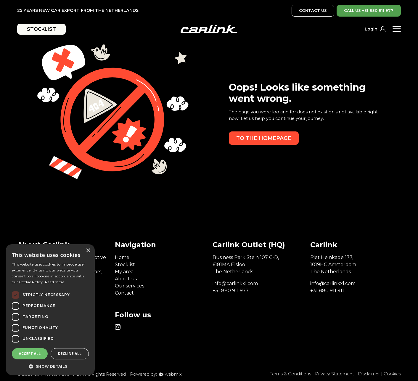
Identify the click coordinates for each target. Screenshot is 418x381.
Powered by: (143, 374)
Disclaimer (369, 374)
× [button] (88, 250)
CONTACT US (313, 10)
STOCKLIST (41, 29)
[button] (50, 366)
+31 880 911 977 (231, 290)
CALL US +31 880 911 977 (368, 10)
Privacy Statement (334, 374)
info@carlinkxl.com (235, 283)
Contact (124, 293)
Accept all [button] (30, 353)
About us (126, 279)
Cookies (392, 374)
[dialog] (50, 309)
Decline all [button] (70, 353)
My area (124, 271)
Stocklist (125, 264)
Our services (129, 286)
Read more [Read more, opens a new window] (55, 282)
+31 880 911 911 (327, 290)
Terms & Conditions (290, 374)
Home (122, 257)
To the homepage (263, 138)
